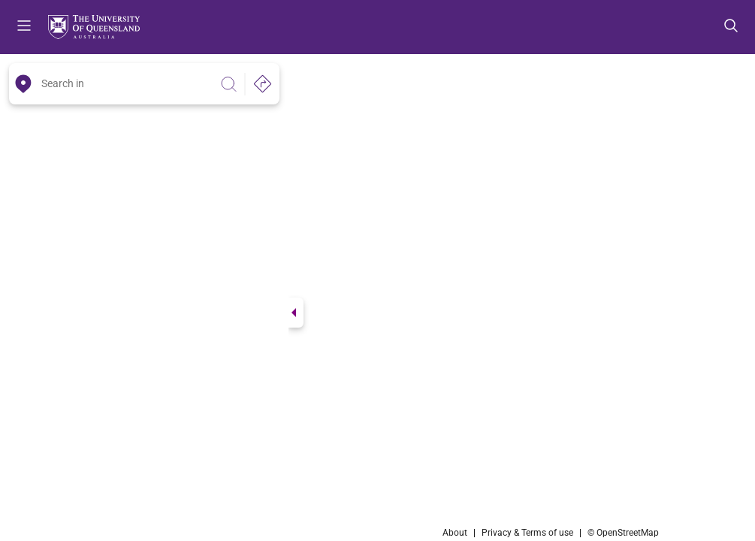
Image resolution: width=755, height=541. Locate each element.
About (454, 532)
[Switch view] (296, 313)
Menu (24, 27)
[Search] (229, 84)
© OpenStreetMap (623, 532)
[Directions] (262, 83)
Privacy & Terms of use (527, 532)
